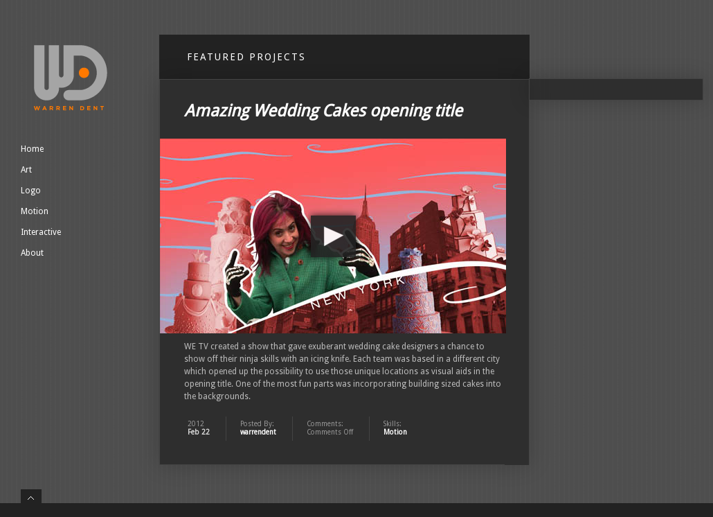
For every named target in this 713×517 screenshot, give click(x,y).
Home (32, 149)
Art (26, 170)
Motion (34, 211)
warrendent (258, 432)
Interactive (41, 232)
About (32, 253)
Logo (31, 190)
